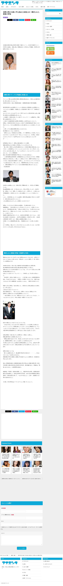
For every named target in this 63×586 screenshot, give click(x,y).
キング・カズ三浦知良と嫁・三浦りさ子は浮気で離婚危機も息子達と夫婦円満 (56, 175)
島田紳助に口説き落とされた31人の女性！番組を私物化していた (56, 139)
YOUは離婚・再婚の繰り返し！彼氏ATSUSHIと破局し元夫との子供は (56, 133)
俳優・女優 (43, 6)
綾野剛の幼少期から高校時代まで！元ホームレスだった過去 (12, 478)
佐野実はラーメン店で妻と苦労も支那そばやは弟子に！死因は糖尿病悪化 (56, 111)
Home (2, 6)
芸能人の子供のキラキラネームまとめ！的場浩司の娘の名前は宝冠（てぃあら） (56, 93)
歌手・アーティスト (51, 6)
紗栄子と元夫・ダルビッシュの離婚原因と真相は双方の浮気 (56, 81)
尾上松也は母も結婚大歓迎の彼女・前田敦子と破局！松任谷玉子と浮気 (37, 470)
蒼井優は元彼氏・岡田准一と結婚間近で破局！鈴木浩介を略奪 (56, 145)
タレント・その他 (29, 6)
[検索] (53, 13)
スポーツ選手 (21, 6)
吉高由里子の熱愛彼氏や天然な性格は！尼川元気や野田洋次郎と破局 (5, 456)
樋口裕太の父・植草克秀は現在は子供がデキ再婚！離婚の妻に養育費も (56, 105)
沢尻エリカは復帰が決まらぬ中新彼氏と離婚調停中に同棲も (16, 470)
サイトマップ (47, 566)
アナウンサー (13, 6)
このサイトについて (48, 564)
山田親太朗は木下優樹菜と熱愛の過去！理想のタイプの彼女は (26, 456)
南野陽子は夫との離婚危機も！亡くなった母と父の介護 (16, 456)
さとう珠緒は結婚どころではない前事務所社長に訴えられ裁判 (5, 470)
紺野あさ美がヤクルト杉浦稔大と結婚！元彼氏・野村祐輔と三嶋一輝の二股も (56, 157)
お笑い (7, 6)
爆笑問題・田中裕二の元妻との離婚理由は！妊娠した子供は (56, 127)
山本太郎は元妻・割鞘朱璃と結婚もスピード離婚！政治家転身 (56, 169)
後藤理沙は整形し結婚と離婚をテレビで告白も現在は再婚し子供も (26, 470)
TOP (5, 555)
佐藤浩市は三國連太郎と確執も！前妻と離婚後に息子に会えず (37, 456)
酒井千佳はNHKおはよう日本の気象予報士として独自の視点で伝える (56, 117)
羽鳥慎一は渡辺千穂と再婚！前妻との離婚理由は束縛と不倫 (56, 163)
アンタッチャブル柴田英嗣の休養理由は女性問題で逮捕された (56, 151)
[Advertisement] (21, 31)
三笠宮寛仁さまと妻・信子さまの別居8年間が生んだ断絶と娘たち (56, 99)
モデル (37, 6)
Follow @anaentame (50, 45)
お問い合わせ (47, 561)
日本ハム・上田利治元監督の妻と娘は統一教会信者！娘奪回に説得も (56, 87)
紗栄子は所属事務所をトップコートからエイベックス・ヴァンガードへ (56, 63)
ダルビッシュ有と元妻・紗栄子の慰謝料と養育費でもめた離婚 (56, 75)
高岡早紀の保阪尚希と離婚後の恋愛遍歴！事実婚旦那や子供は (56, 181)
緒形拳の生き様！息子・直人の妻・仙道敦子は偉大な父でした (32, 478)
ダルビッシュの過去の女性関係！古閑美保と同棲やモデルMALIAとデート (56, 69)
